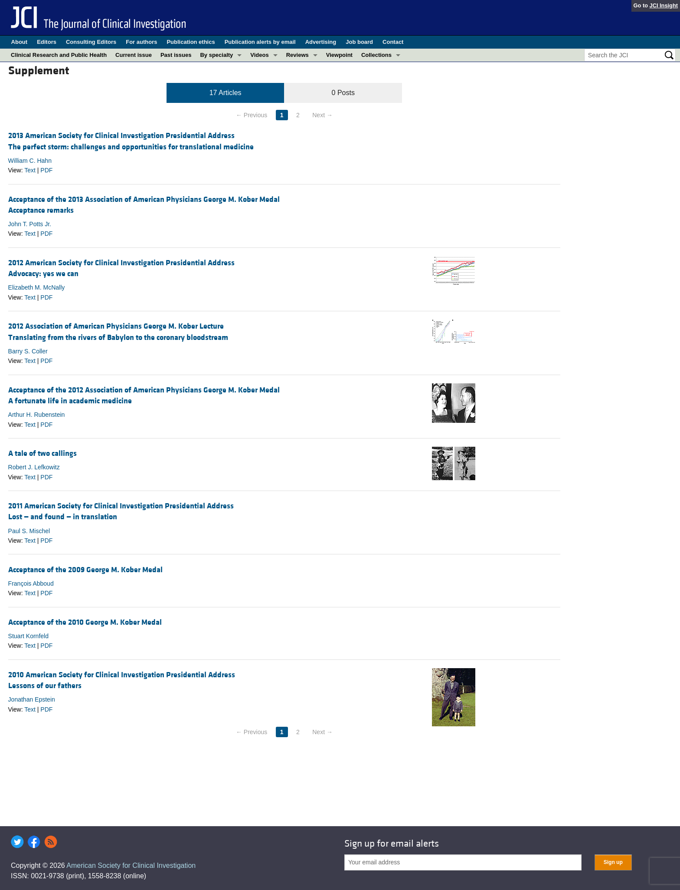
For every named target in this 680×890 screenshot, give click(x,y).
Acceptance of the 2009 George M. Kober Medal (85, 570)
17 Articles (225, 92)
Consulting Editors (91, 42)
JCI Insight (664, 5)
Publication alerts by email (260, 42)
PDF (46, 170)
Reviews (297, 55)
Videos (259, 55)
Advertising (321, 42)
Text (30, 170)
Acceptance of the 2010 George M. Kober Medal (85, 622)
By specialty (216, 55)
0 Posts (343, 92)
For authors (141, 42)
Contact (392, 42)
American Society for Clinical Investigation (131, 865)
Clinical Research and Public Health (59, 55)
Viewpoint (339, 55)
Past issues (176, 55)
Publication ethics (191, 42)
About (19, 42)
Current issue (133, 55)
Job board (359, 42)
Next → (322, 115)
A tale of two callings (42, 453)
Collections (376, 55)
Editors (46, 42)
